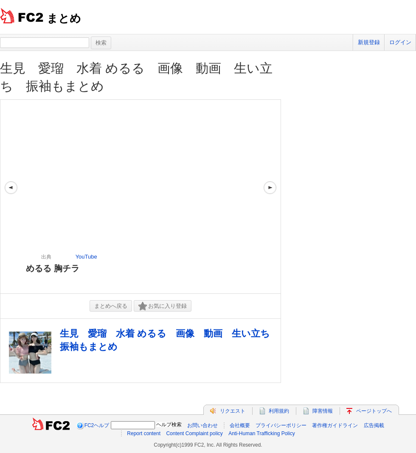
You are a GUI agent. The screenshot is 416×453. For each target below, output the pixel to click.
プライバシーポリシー (281, 425)
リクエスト (232, 411)
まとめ (64, 18)
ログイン (400, 42)
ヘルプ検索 (169, 424)
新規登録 (369, 42)
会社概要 (240, 425)
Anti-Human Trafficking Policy (261, 433)
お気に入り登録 (162, 306)
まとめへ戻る (110, 306)
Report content (143, 433)
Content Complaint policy (194, 433)
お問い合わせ (202, 425)
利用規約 (279, 411)
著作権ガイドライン (335, 425)
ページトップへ (374, 411)
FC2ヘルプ (97, 425)
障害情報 (322, 411)
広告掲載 (374, 425)
